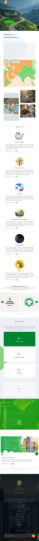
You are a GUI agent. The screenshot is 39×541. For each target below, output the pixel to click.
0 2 (19, 29)
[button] (37, 302)
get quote (9, 21)
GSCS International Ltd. (19, 539)
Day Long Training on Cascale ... (9, 457)
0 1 (17, 29)
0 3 (21, 29)
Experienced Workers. (7, 412)
